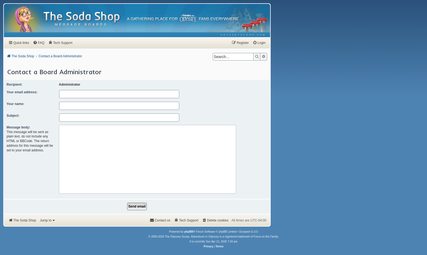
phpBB (188, 231)
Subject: (13, 116)
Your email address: (22, 92)
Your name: (15, 104)
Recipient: (14, 84)
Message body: (18, 127)
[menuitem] (243, 35)
